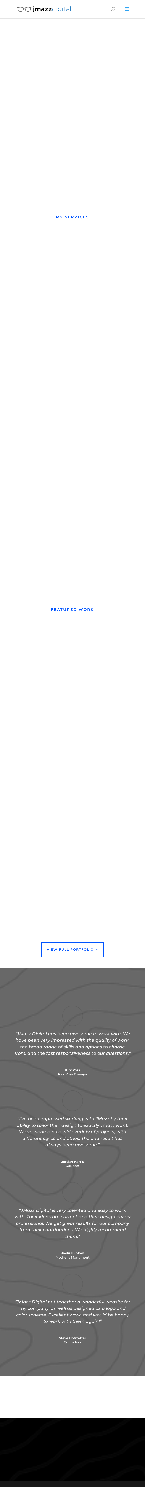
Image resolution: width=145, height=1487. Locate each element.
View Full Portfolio (70, 949)
